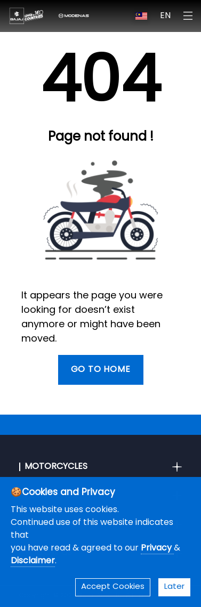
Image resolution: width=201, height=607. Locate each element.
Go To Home (101, 370)
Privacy (157, 548)
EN (165, 16)
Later (174, 587)
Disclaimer (33, 561)
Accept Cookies (112, 587)
